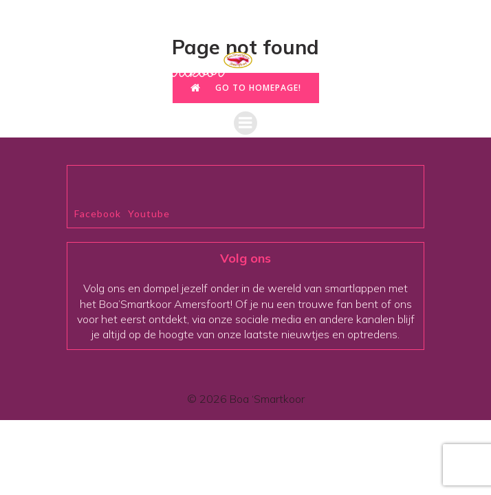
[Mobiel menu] (245, 123)
